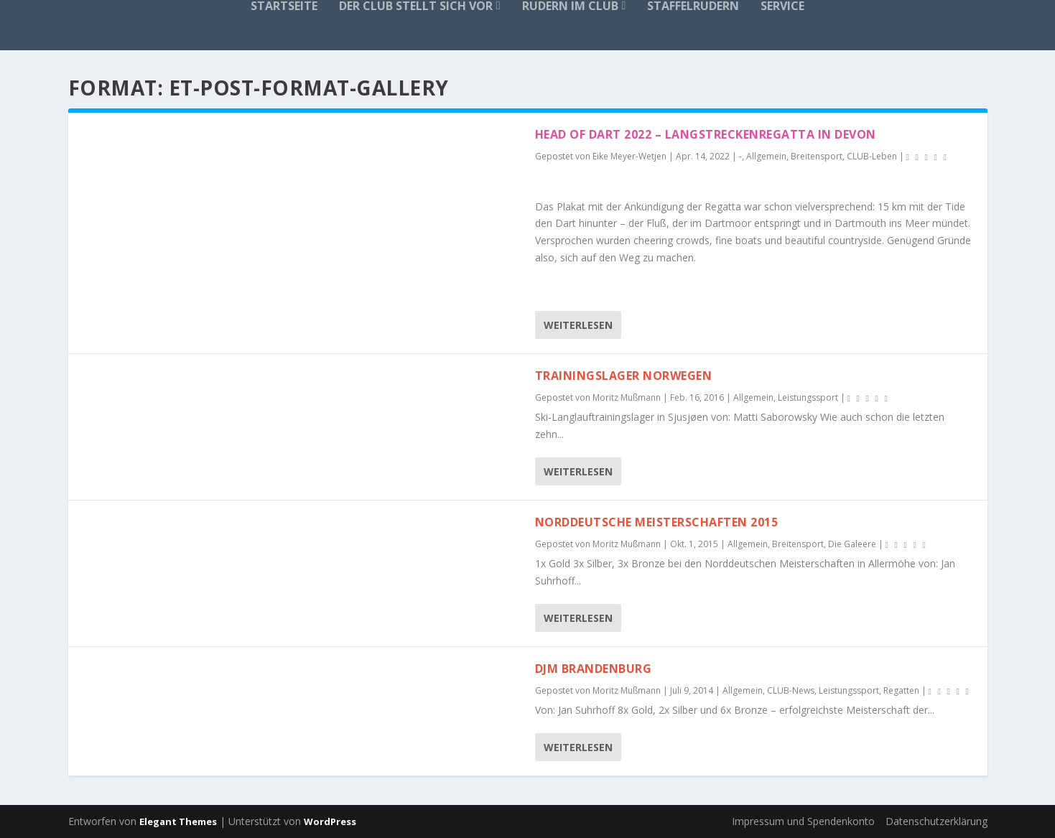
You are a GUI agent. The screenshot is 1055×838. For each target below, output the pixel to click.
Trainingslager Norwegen (623, 375)
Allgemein (766, 156)
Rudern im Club (570, 7)
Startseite (284, 7)
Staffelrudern (693, 7)
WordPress (330, 821)
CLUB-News (790, 690)
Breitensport (816, 156)
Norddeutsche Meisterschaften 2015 (657, 522)
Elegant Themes (178, 821)
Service (782, 7)
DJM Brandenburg (593, 668)
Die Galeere (852, 544)
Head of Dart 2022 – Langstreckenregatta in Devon (705, 134)
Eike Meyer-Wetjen (629, 156)
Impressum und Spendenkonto (803, 821)
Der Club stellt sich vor (416, 7)
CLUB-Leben (872, 156)
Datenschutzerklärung (936, 821)
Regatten (901, 690)
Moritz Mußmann (626, 397)
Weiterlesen (578, 325)
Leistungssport (808, 397)
